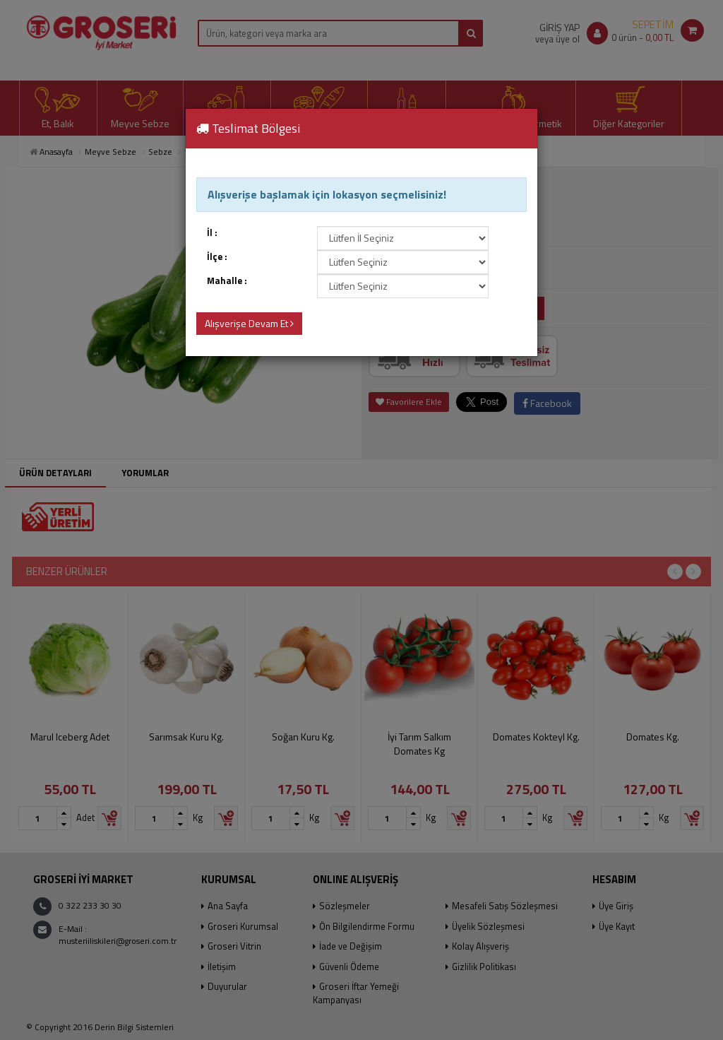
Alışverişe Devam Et (249, 323)
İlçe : (217, 257)
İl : (212, 233)
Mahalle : (227, 281)
